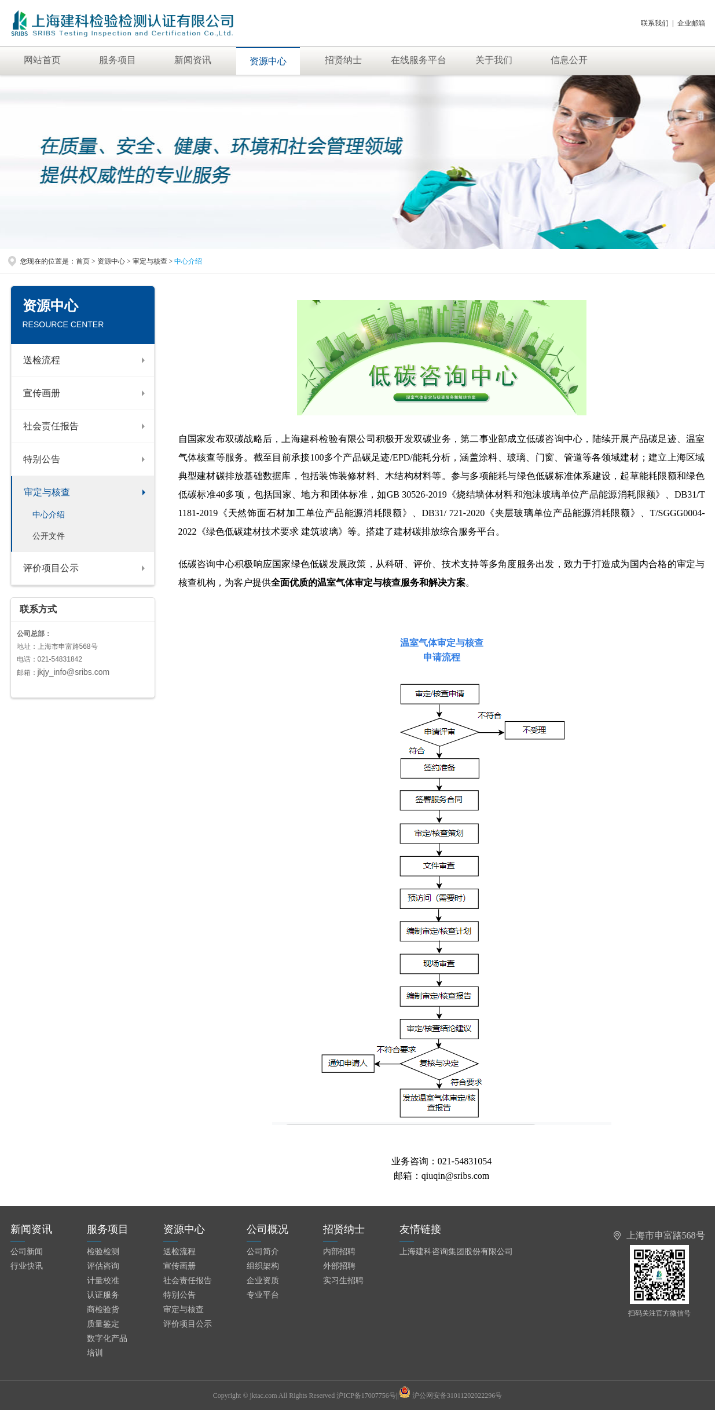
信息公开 (569, 60)
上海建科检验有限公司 (135, 23)
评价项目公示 (51, 568)
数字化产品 (107, 1338)
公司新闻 (26, 1251)
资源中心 (268, 61)
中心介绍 (48, 514)
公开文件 (48, 536)
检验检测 (103, 1251)
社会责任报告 (51, 426)
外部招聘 (339, 1266)
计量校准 (103, 1280)
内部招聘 (339, 1251)
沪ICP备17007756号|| (373, 1395)
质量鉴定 (103, 1324)
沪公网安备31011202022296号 (457, 1395)
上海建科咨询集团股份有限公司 (456, 1251)
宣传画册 (41, 393)
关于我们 (493, 60)
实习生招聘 (343, 1280)
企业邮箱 (691, 23)
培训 (95, 1353)
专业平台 (263, 1295)
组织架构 (263, 1266)
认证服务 (103, 1295)
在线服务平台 (418, 60)
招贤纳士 (343, 60)
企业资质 (263, 1280)
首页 (83, 261)
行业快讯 (26, 1266)
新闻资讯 (192, 60)
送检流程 (41, 360)
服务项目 (117, 60)
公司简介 (263, 1251)
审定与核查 (47, 492)
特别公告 (41, 459)
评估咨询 (103, 1266)
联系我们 (655, 23)
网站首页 (42, 60)
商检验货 (103, 1309)
